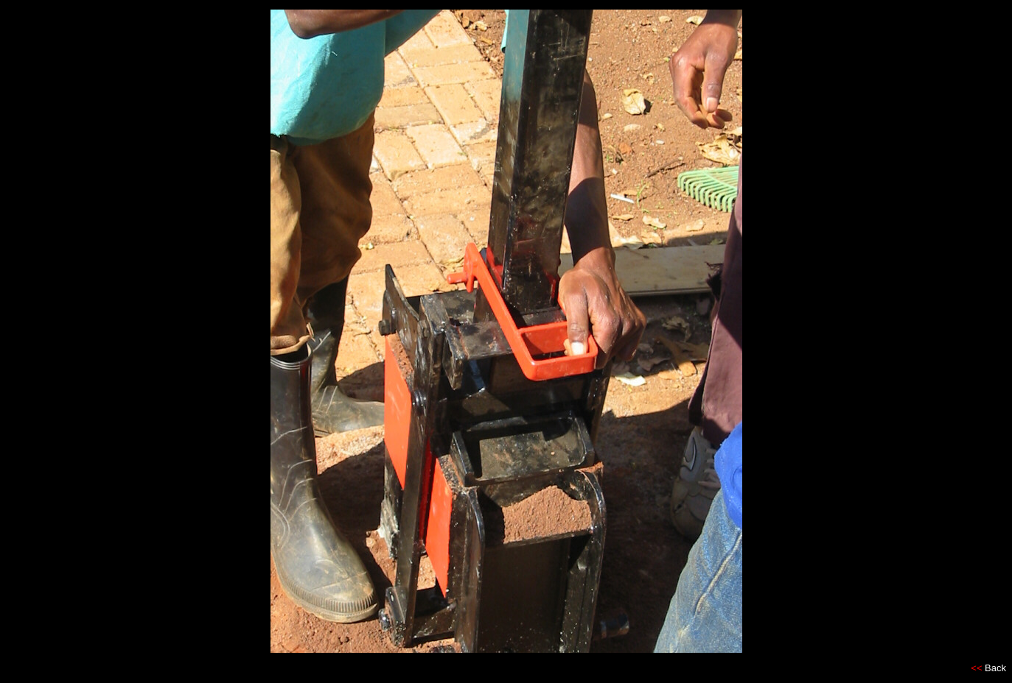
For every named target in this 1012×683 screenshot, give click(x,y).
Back (995, 667)
